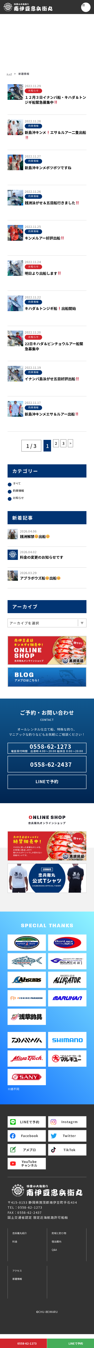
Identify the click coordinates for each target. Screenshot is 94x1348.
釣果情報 (21, 494)
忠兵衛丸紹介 (23, 1246)
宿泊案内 (59, 1254)
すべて (19, 484)
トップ (11, 74)
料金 (16, 1254)
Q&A (55, 1262)
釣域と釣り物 (62, 1246)
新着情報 (19, 1292)
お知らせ (21, 503)
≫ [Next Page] (72, 445)
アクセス (19, 1283)
